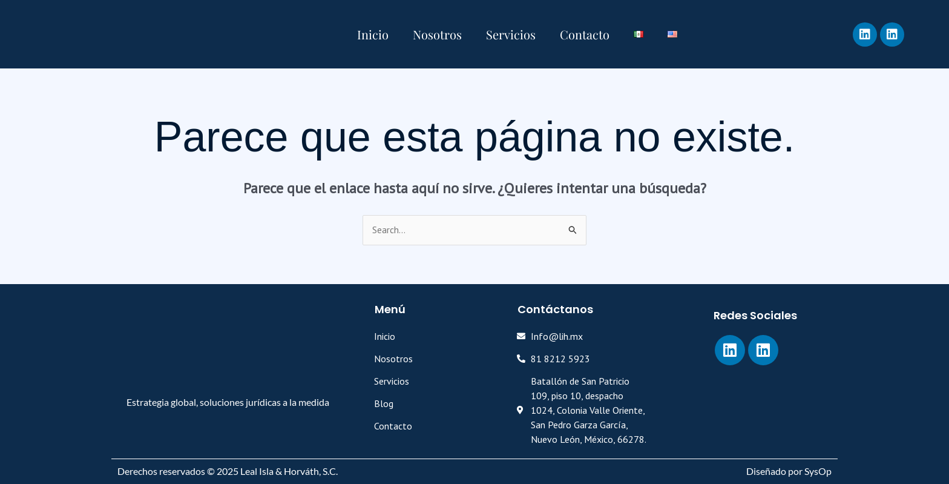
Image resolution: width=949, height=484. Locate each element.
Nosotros (437, 34)
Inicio (373, 34)
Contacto (584, 34)
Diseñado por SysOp (789, 471)
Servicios (511, 34)
